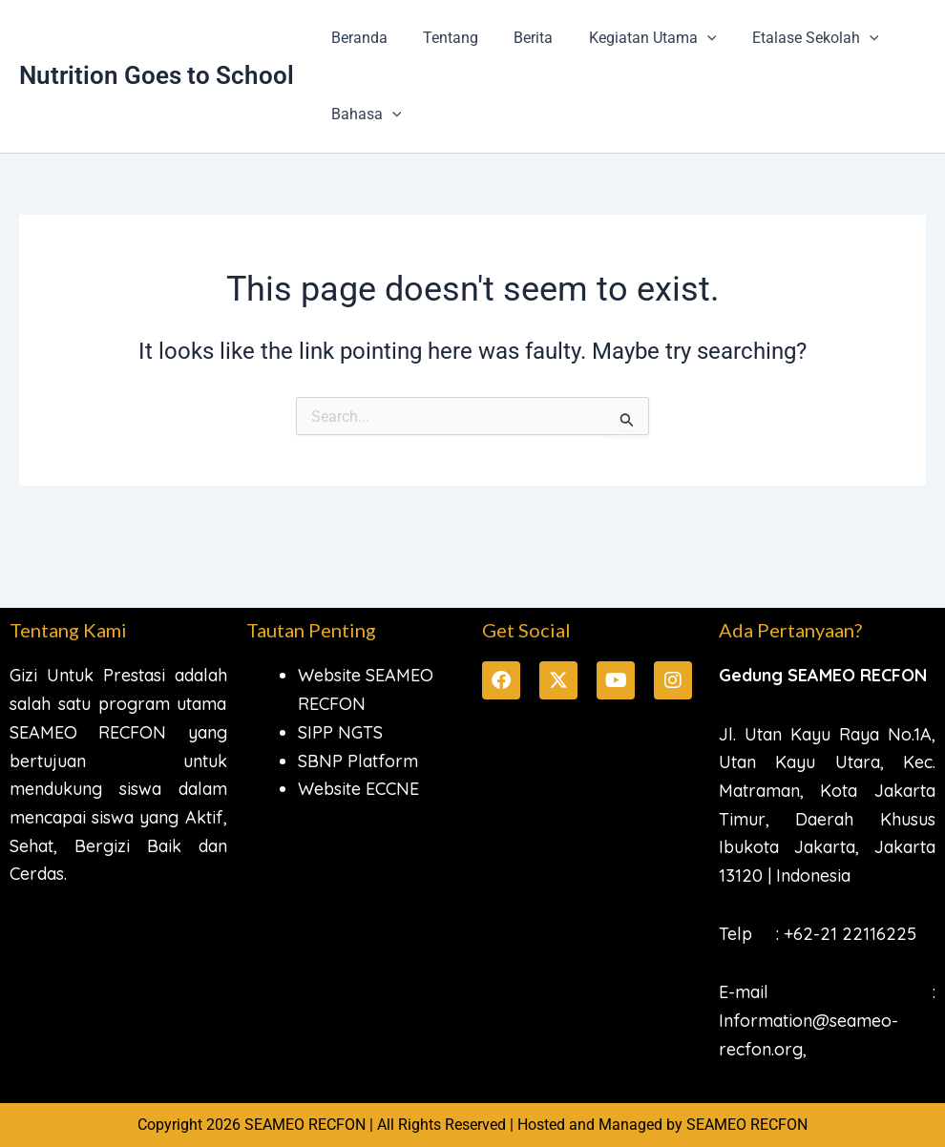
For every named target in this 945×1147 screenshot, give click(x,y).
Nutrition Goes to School (156, 75)
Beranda (356, 38)
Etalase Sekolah (792, 38)
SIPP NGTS (340, 732)
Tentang (443, 38)
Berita (520, 38)
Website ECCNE (358, 789)
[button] (689, 38)
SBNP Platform (358, 761)
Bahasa (363, 114)
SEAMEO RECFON (747, 1125)
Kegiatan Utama (635, 38)
